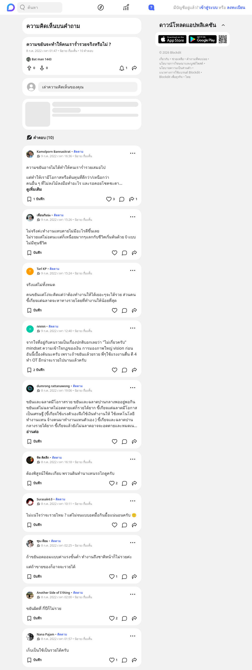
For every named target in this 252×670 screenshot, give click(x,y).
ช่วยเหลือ (178, 59)
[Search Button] (22, 7)
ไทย (187, 77)
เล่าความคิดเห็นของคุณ (63, 87)
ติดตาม (78, 151)
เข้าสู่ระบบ (208, 7)
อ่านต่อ (32, 431)
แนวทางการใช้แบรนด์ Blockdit (179, 72)
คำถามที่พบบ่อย (197, 59)
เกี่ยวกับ (164, 59)
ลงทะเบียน (236, 7)
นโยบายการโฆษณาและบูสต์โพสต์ (181, 63)
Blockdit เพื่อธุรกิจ (171, 77)
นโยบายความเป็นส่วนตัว (175, 68)
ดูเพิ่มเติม (34, 189)
